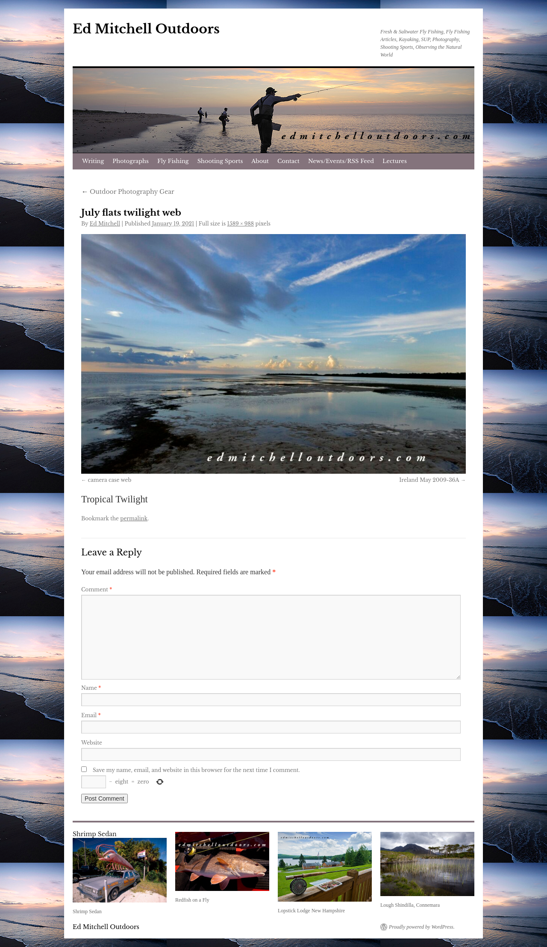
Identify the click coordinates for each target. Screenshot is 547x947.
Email (91, 715)
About (260, 161)
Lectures (394, 161)
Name (91, 688)
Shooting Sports (220, 161)
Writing (93, 161)
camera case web (109, 480)
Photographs (130, 161)
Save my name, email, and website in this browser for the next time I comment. (196, 770)
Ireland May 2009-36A (429, 480)
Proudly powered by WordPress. (422, 927)
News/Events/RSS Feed (341, 161)
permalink (133, 518)
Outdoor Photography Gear (127, 192)
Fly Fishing (173, 161)
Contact (288, 161)
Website (91, 742)
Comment (96, 589)
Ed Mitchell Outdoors (146, 29)
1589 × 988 (240, 223)
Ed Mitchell (105, 223)
